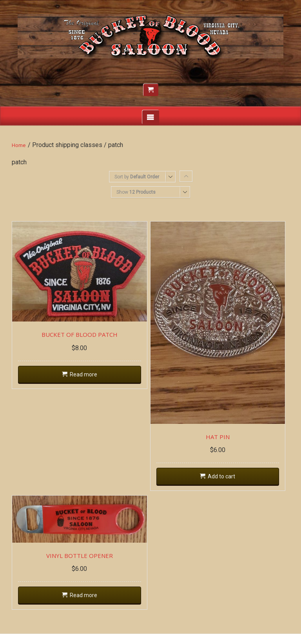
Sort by (136, 177)
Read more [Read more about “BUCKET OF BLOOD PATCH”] (83, 374)
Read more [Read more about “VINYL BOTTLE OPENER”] (83, 595)
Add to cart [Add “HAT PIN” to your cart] (221, 476)
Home (18, 145)
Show (136, 192)
